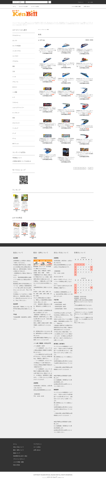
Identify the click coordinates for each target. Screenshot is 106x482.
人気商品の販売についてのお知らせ (21, 161)
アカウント (79, 2)
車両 (48, 29)
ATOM (18, 465)
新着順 (91, 40)
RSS (14, 465)
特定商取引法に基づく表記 (20, 456)
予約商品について (17, 157)
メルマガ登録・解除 (75, 6)
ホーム (14, 6)
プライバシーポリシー (19, 459)
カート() (89, 2)
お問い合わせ (86, 6)
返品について (16, 453)
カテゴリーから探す (22, 6)
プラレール (44, 29)
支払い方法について (18, 447)
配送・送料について (18, 450)
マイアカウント (38, 444)
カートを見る (37, 447)
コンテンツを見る (34, 6)
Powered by (53, 477)
